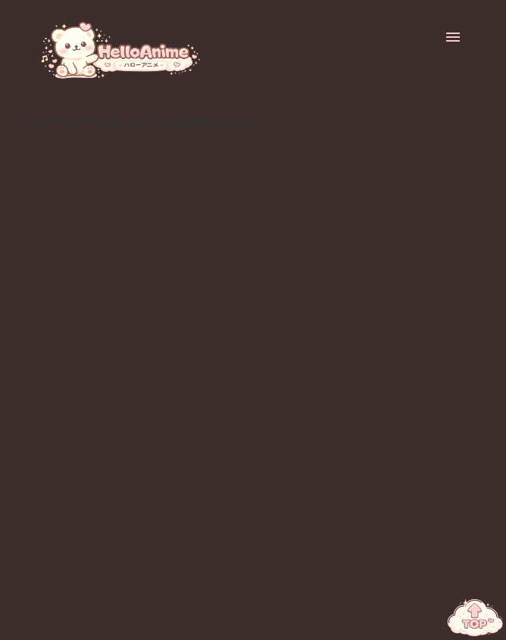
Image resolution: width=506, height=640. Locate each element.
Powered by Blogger (253, 620)
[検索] (423, 37)
